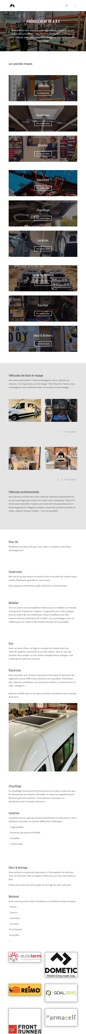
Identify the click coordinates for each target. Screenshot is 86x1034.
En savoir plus (43, 93)
